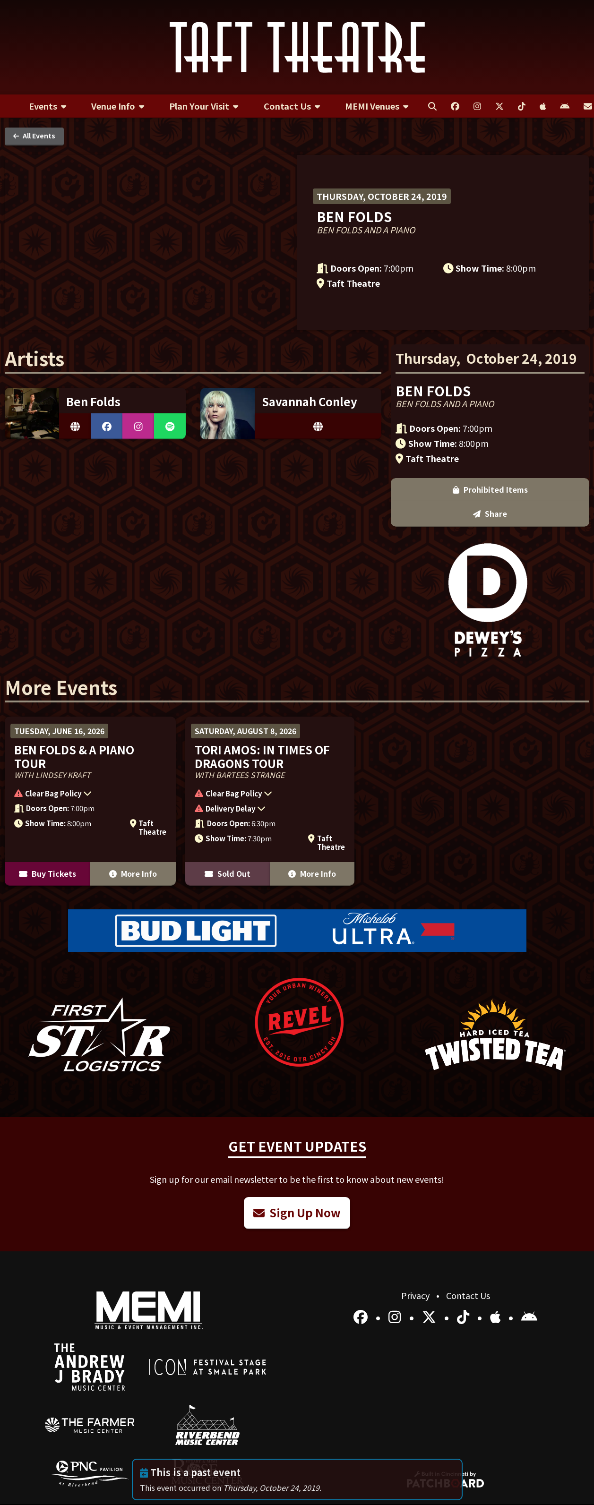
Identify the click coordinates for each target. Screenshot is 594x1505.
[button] (85, 794)
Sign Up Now (297, 1212)
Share (490, 513)
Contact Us (468, 1295)
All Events (34, 135)
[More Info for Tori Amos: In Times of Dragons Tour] (269, 801)
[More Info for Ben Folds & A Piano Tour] (90, 801)
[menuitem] (47, 106)
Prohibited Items (490, 489)
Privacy (416, 1295)
